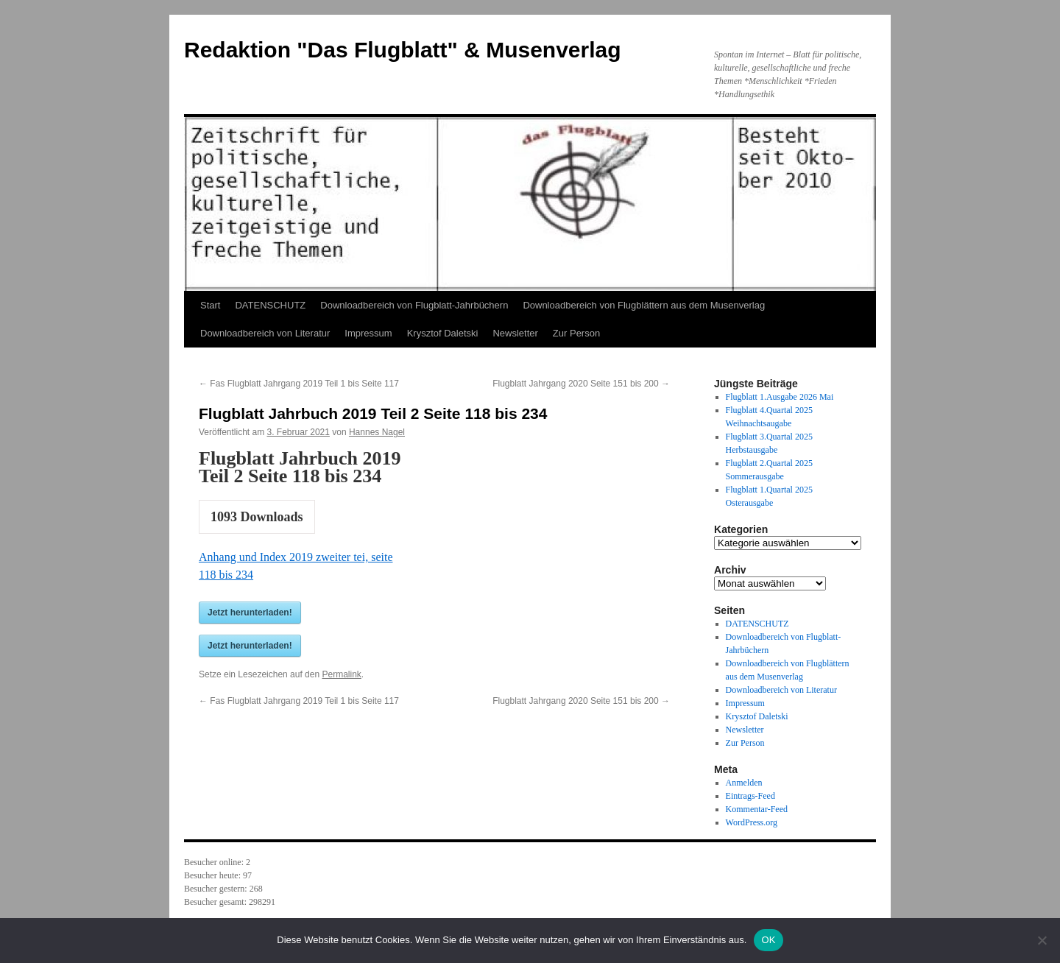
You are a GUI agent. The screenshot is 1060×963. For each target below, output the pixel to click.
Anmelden (744, 782)
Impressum (368, 333)
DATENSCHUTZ (270, 305)
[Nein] (1041, 940)
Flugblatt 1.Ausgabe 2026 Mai (780, 397)
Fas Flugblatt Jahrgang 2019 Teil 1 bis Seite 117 (299, 383)
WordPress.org (751, 822)
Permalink (341, 674)
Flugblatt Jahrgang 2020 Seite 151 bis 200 (581, 383)
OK (768, 939)
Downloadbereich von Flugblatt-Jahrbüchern (414, 305)
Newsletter (514, 333)
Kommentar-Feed (757, 809)
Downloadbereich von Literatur (265, 333)
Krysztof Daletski (442, 333)
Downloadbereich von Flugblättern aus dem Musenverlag (644, 305)
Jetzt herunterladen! (250, 612)
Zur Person (576, 333)
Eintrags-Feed (750, 796)
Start (210, 305)
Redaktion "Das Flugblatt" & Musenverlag (402, 50)
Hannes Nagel (377, 432)
